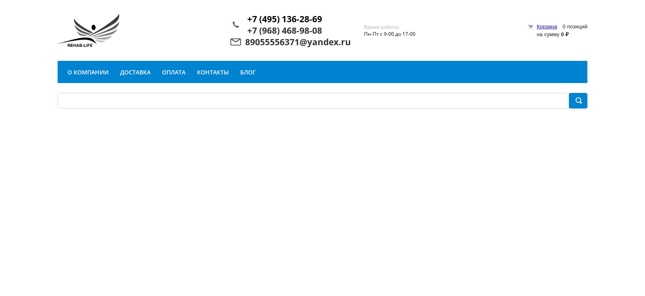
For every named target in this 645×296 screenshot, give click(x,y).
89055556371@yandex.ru (298, 42)
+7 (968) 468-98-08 (284, 30)
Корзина (547, 26)
